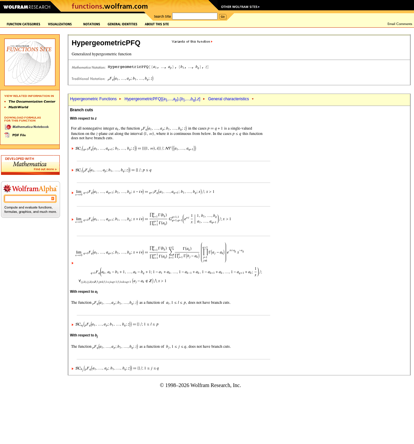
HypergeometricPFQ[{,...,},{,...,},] (162, 99)
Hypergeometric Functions (93, 99)
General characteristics (228, 99)
